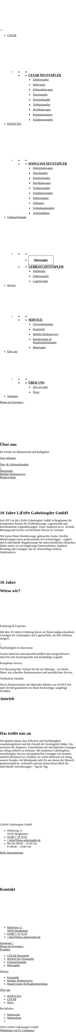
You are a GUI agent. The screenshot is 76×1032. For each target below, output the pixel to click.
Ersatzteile (39, 329)
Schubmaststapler (43, 119)
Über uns (12, 351)
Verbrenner (39, 271)
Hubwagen (39, 84)
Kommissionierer (43, 114)
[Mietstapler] (0, 467)
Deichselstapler (41, 99)
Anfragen (12, 396)
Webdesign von (17, 1030)
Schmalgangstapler (44, 208)
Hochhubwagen (42, 109)
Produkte (5, 949)
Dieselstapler (40, 94)
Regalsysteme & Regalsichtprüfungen (44, 341)
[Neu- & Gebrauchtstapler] (0, 461)
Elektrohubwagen (43, 89)
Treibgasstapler (41, 104)
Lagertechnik (40, 281)
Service (11, 285)
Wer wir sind (40, 387)
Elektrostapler (41, 79)
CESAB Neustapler (44, 75)
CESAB (11, 35)
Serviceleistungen (43, 324)
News (36, 392)
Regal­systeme (8, 477)
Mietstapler (41, 260)
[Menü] (1, 30)
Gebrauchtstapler (16, 217)
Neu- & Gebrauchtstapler (14, 464)
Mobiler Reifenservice (45, 334)
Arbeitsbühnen (41, 213)
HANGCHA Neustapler (47, 163)
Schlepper (38, 203)
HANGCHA (14, 123)
